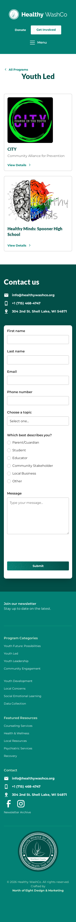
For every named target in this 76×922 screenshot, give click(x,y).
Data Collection (15, 703)
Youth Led (11, 653)
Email (12, 372)
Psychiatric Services (18, 748)
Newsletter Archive (17, 812)
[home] (38, 14)
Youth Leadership (16, 661)
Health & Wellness (16, 733)
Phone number (19, 392)
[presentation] (38, 547)
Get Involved (46, 30)
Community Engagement (22, 668)
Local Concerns (15, 688)
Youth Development (18, 681)
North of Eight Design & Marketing (38, 890)
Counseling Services (18, 726)
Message (14, 493)
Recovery (10, 756)
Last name (16, 351)
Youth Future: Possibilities (22, 646)
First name (16, 331)
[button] (37, 42)
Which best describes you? (29, 435)
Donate (20, 30)
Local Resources (15, 741)
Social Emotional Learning (22, 696)
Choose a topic (19, 412)
